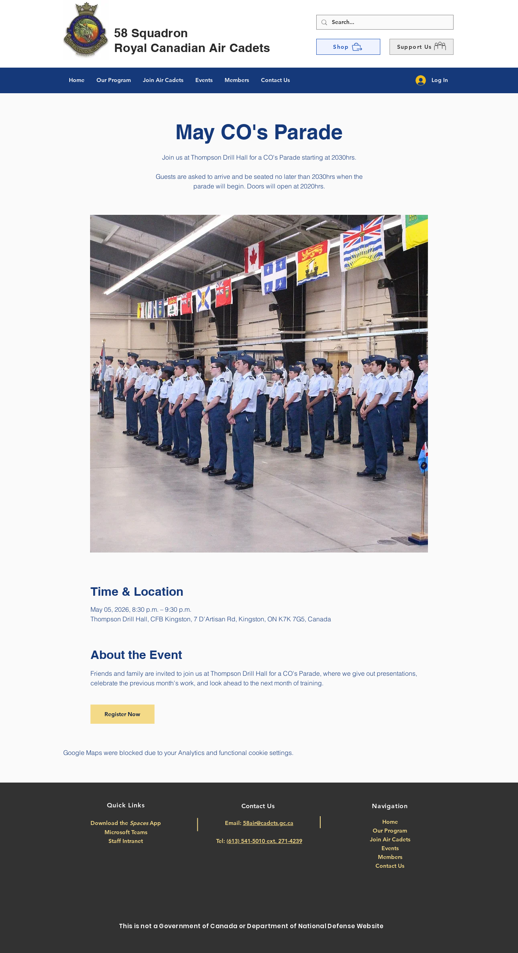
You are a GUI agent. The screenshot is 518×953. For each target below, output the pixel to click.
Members (390, 857)
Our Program (390, 830)
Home (390, 821)
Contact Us (389, 865)
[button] (422, 47)
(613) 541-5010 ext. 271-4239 (264, 841)
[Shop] (348, 47)
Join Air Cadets (390, 839)
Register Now (122, 714)
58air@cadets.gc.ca (268, 823)
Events (390, 848)
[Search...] (384, 22)
